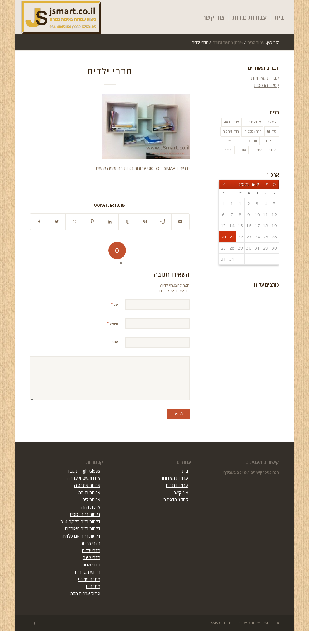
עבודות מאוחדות (265, 78)
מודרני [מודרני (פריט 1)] (272, 150)
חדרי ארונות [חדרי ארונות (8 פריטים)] (231, 131)
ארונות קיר (91, 500)
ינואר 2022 (249, 184)
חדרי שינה (91, 557)
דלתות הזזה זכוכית (85, 514)
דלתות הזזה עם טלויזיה (81, 536)
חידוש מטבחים (87, 572)
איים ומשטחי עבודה (83, 478)
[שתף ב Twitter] (56, 222)
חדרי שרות (91, 565)
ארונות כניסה (89, 493)
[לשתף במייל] (180, 222)
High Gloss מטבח (83, 471)
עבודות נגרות (177, 485)
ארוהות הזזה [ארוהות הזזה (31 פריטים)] (252, 122)
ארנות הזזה (90, 507)
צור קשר (181, 493)
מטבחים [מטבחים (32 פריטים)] (256, 150)
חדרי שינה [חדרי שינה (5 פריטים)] (250, 140)
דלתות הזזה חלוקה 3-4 (80, 521)
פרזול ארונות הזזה (85, 594)
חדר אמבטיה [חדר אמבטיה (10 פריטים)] (252, 131)
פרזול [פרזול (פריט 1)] (227, 150)
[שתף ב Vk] (145, 222)
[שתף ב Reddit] (162, 222)
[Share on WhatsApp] (74, 222)
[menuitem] (279, 17)
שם (114, 304)
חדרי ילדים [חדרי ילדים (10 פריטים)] (269, 140)
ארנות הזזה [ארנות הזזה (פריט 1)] (231, 122)
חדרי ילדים (91, 550)
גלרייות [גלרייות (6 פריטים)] (271, 131)
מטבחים (93, 586)
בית (185, 471)
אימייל (112, 323)
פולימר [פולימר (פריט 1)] (241, 150)
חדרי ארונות (90, 543)
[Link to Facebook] (34, 623)
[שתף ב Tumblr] (127, 222)
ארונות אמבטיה (87, 485)
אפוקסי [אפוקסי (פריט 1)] (271, 122)
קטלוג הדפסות (266, 85)
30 (274, 248)
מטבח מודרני (89, 579)
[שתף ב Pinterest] (92, 222)
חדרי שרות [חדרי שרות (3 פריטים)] (231, 140)
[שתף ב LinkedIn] (110, 222)
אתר (115, 342)
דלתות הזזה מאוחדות (82, 528)
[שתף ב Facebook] (39, 222)
